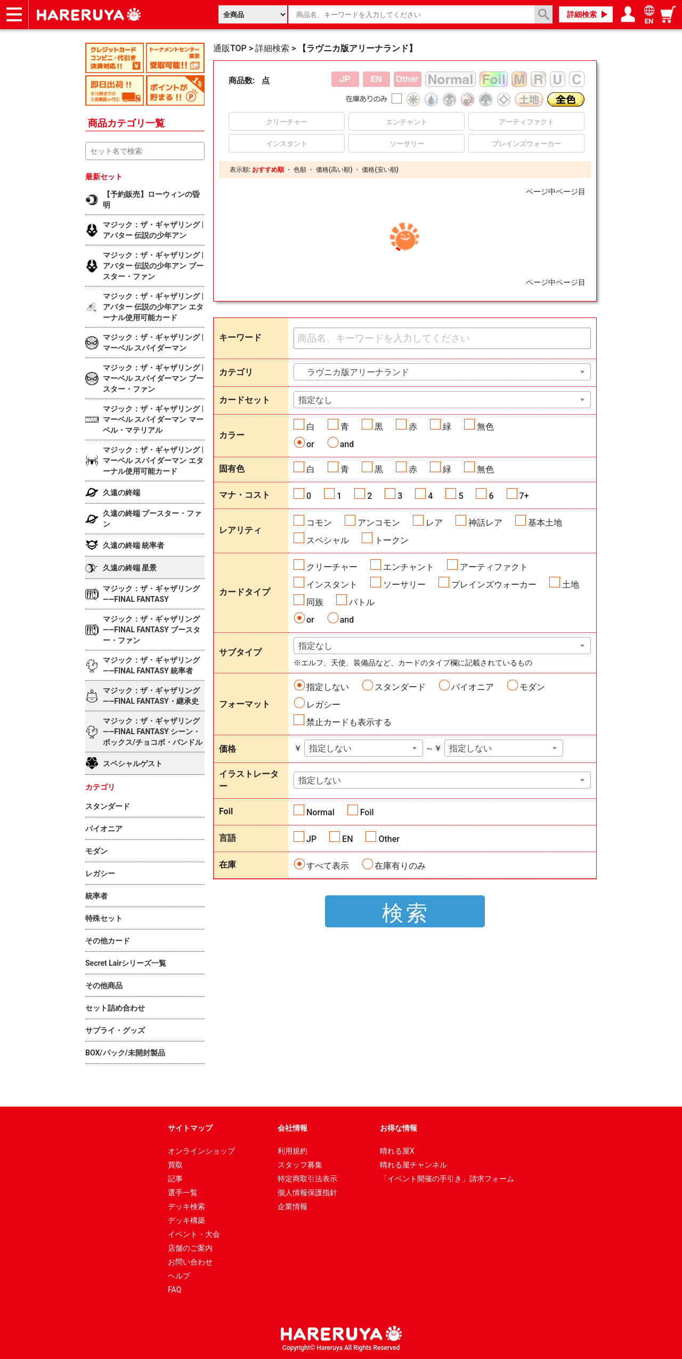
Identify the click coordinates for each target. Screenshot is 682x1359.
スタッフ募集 (300, 1165)
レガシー (323, 705)
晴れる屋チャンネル (413, 1165)
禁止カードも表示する (349, 722)
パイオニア (472, 687)
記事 (175, 1178)
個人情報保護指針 (307, 1192)
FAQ (174, 1289)
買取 (175, 1165)
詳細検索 (582, 14)
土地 (570, 584)
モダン (532, 687)
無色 (485, 427)
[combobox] (442, 371)
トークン (392, 540)
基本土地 (545, 523)
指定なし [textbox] (315, 400)
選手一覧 (183, 1192)
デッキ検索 (186, 1206)
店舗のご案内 (190, 1248)
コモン (319, 523)
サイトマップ (190, 1128)
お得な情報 (398, 1128)
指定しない (327, 687)
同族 (314, 602)
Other (388, 839)
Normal (320, 812)
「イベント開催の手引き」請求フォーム (447, 1178)
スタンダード (400, 687)
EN (347, 839)
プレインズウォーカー (494, 584)
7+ (524, 496)
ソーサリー (404, 584)
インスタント (332, 584)
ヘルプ (179, 1275)
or (310, 444)
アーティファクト (494, 567)
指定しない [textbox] (330, 748)
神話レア (485, 523)
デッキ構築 (186, 1220)
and (347, 444)
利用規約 (292, 1151)
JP (311, 839)
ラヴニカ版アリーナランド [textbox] (353, 372)
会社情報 (292, 1128)
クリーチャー (332, 567)
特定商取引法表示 (307, 1178)
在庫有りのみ (400, 866)
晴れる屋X (397, 1151)
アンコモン (379, 523)
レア (434, 523)
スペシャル (327, 540)
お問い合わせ (190, 1262)
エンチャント (408, 567)
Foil (367, 812)
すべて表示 (327, 866)
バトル (362, 602)
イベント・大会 (194, 1234)
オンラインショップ (201, 1151)
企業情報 (292, 1206)
